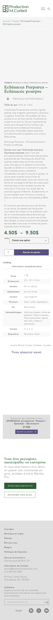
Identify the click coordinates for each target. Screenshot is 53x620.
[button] (43, 8)
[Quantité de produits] (9, 252)
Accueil (6, 21)
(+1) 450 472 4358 (13, 571)
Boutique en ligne (20, 83)
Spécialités (30, 418)
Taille (6, 238)
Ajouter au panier (31, 252)
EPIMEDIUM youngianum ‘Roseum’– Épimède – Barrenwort (26, 422)
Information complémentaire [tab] (27, 266)
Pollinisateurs (35, 83)
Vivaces (15, 21)
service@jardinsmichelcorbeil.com (21, 568)
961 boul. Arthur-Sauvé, (15, 576)
